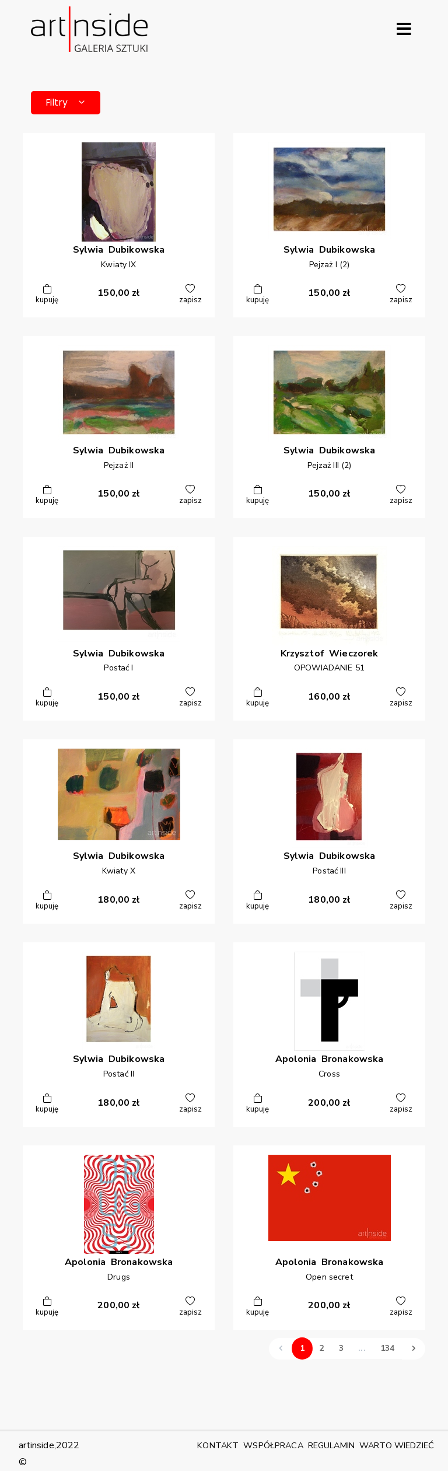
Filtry (66, 102)
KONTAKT (218, 1445)
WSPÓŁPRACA (273, 1445)
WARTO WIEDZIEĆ (396, 1445)
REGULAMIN (331, 1445)
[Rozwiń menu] (403, 29)
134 (387, 1348)
